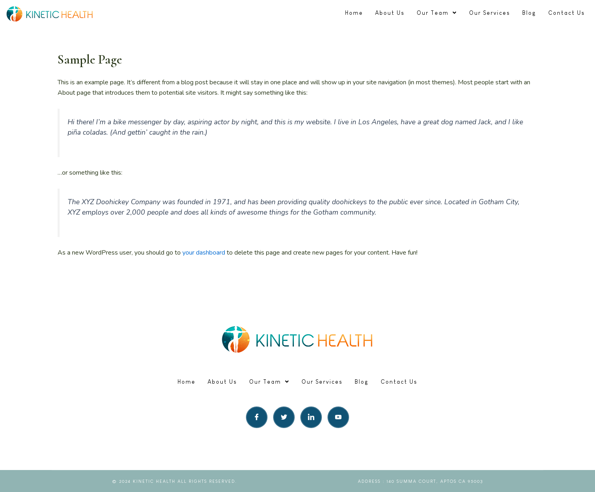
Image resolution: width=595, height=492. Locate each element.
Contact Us (566, 13)
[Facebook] (257, 417)
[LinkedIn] (311, 417)
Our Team (437, 13)
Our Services (489, 13)
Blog (529, 13)
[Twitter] (284, 417)
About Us (390, 13)
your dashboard (203, 252)
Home (354, 13)
